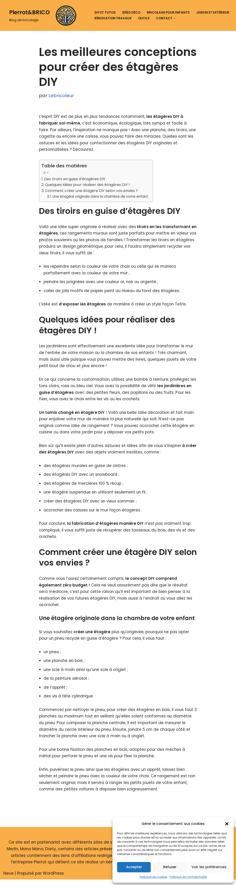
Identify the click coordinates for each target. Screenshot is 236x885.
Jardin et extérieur (212, 12)
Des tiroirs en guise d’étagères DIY (75, 179)
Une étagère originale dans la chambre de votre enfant (100, 197)
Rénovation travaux (113, 18)
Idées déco (131, 12)
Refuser (170, 867)
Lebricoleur (61, 96)
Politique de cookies (153, 877)
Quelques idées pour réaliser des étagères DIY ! (88, 185)
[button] (226, 823)
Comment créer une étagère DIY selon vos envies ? (92, 191)
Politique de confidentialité (188, 877)
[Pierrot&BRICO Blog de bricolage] (44, 15)
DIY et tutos (105, 12)
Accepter (134, 867)
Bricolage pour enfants (168, 12)
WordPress (53, 879)
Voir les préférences (209, 867)
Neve (8, 879)
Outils (144, 18)
